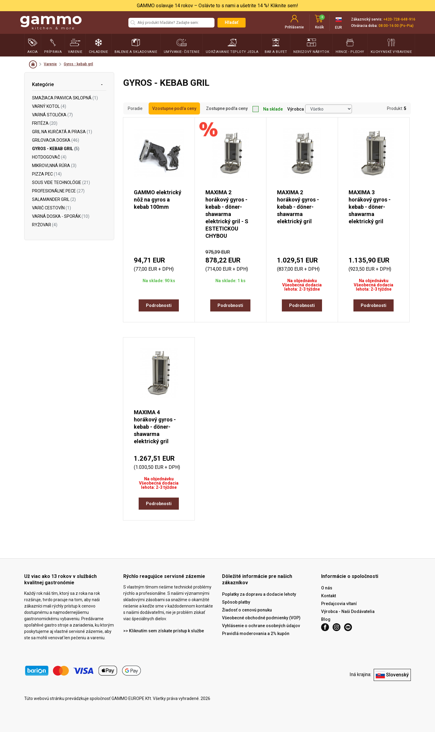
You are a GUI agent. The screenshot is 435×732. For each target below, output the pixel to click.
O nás (326, 587)
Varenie (50, 64)
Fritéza (44, 123)
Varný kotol (49, 106)
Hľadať (231, 22)
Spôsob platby (236, 602)
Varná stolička (52, 114)
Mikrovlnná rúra (54, 165)
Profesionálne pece (58, 191)
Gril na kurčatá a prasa (62, 131)
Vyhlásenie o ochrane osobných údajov (261, 625)
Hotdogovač (49, 157)
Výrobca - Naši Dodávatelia (348, 611)
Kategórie (43, 84)
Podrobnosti (159, 305)
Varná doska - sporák (60, 216)
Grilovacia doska (55, 140)
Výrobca (295, 109)
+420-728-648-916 (399, 19)
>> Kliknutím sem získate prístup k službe (163, 630)
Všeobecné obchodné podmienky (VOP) (261, 617)
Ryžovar (44, 224)
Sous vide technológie (61, 182)
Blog (325, 619)
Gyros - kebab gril (78, 64)
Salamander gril (54, 199)
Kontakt (328, 595)
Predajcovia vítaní (339, 603)
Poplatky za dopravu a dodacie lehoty (259, 594)
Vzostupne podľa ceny (174, 108)
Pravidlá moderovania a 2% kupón (255, 633)
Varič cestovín (51, 207)
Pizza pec (47, 174)
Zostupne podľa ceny (227, 108)
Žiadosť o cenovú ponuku (247, 610)
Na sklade (268, 109)
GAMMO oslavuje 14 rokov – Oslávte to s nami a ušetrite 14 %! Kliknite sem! (217, 5)
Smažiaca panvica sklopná (65, 97)
